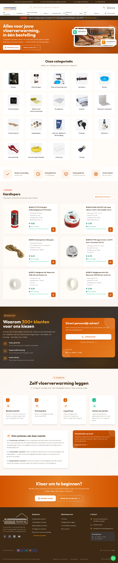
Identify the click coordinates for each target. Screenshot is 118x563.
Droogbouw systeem (39, 529)
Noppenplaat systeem (39, 526)
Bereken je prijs (91, 18)
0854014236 (88, 337)
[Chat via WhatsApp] (113, 558)
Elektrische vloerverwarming (41, 532)
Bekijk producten (31, 47)
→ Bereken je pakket (39, 535)
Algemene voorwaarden (60, 559)
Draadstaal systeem (39, 519)
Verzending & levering (68, 526)
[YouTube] (19, 536)
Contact (96, 13)
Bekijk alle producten (104, 197)
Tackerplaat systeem (39, 522)
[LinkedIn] (14, 536)
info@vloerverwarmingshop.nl (103, 528)
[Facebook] (5, 536)
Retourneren (65, 529)
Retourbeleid (84, 559)
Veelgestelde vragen (68, 522)
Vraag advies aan (81, 445)
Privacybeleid (74, 559)
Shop (81, 13)
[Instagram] (9, 536)
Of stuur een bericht (89, 342)
